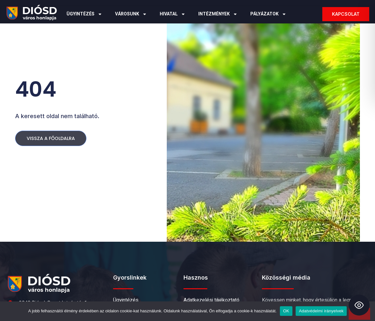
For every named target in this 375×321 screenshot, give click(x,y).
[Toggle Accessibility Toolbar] (359, 305)
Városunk (131, 14)
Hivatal (172, 14)
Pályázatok (268, 14)
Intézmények (217, 14)
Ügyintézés (84, 14)
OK (286, 310)
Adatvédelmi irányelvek (321, 310)
